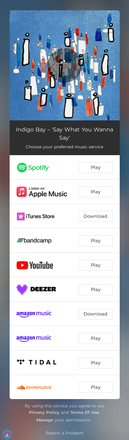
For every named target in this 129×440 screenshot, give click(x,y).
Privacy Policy (44, 412)
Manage (44, 419)
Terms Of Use (84, 412)
